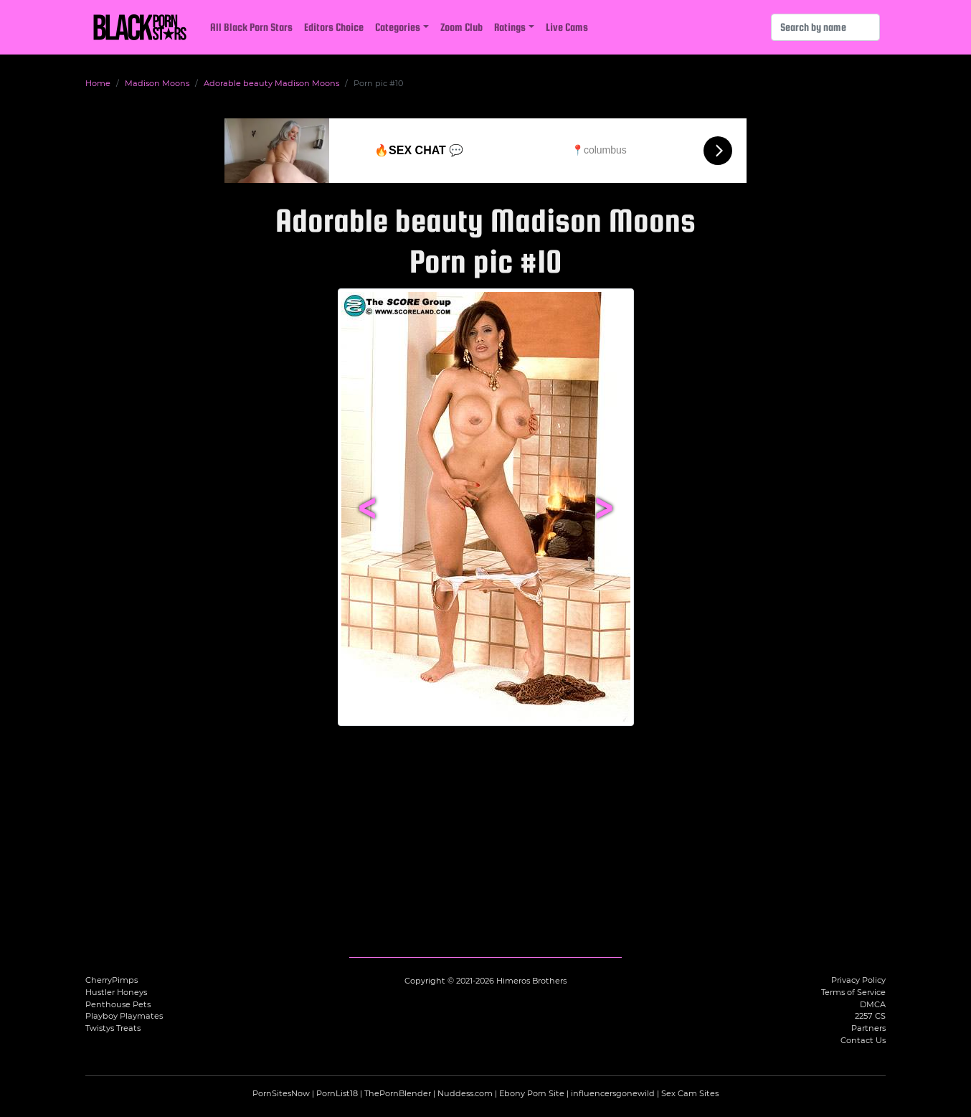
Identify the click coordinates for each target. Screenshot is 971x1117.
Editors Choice (334, 27)
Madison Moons (157, 83)
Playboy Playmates (124, 1016)
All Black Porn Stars (251, 27)
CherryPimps (111, 980)
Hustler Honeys (116, 992)
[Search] (825, 27)
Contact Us (863, 1040)
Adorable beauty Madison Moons (271, 83)
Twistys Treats (113, 1028)
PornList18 (337, 1093)
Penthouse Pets (118, 1004)
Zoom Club (461, 27)
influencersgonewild (613, 1093)
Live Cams (567, 27)
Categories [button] (397, 27)
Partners (868, 1028)
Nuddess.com (465, 1093)
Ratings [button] (510, 27)
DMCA (873, 1004)
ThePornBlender (397, 1093)
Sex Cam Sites (690, 1093)
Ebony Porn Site (531, 1093)
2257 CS (870, 1016)
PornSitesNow (281, 1093)
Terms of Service (853, 992)
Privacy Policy (858, 980)
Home (97, 83)
